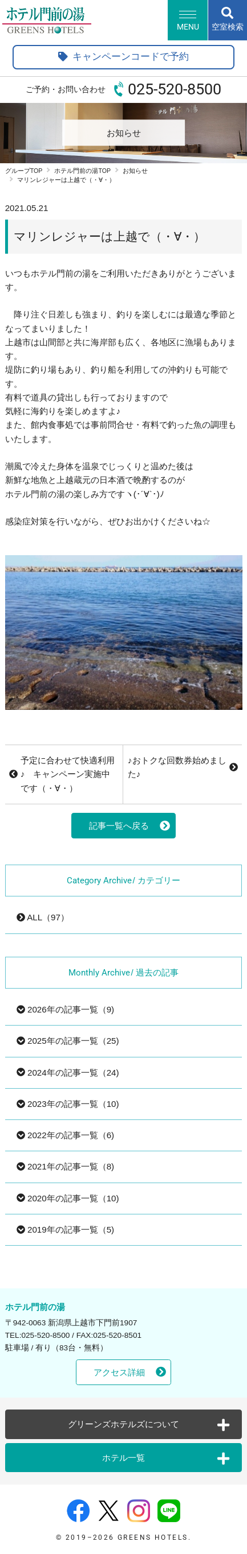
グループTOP (24, 170)
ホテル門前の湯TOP (82, 170)
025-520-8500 (174, 89)
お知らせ (135, 170)
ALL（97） (43, 917)
